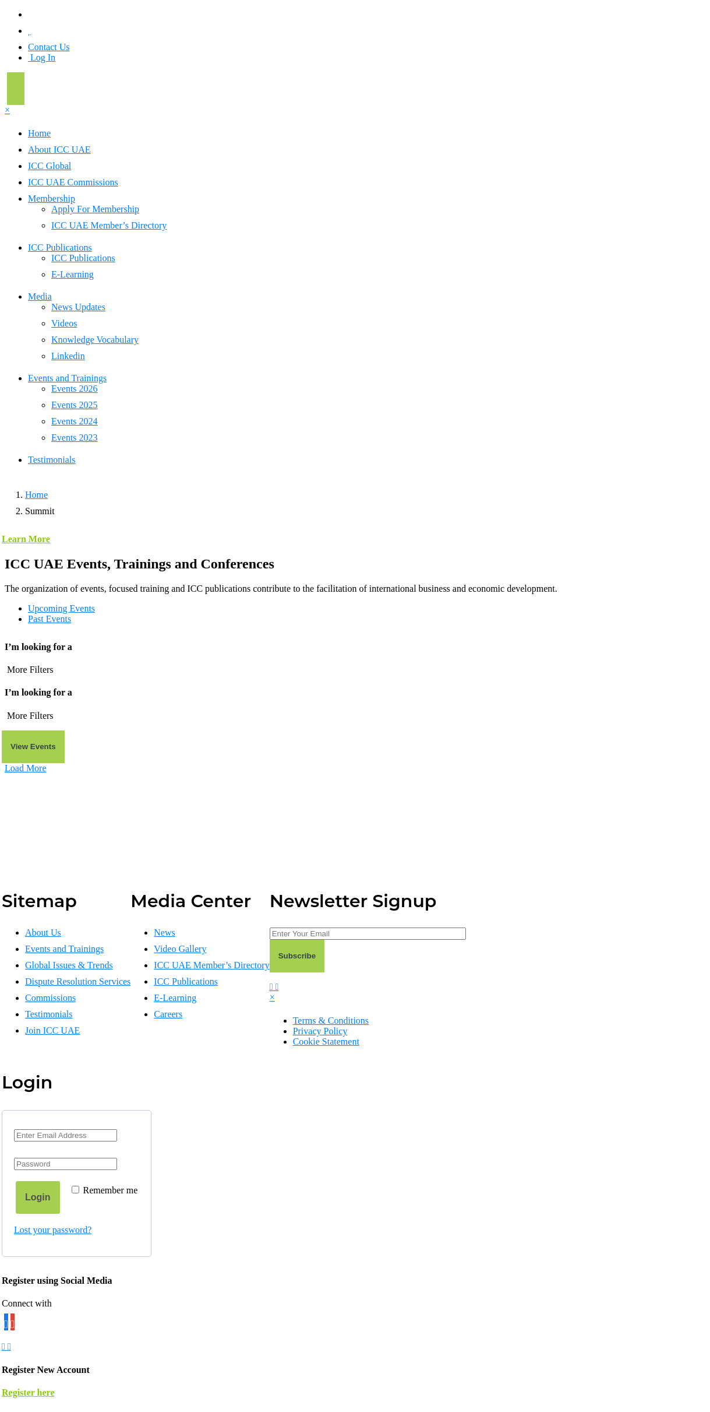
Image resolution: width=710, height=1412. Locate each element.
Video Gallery (180, 949)
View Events (33, 746)
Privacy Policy (320, 1031)
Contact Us (49, 47)
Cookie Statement (326, 1041)
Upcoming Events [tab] (61, 608)
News (164, 932)
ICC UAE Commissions (73, 182)
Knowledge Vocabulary (95, 340)
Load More (26, 768)
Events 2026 (74, 389)
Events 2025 (74, 405)
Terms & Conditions (331, 1020)
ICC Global (49, 166)
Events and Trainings (67, 378)
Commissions (50, 998)
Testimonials (52, 460)
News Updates (78, 307)
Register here (28, 1392)
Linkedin (68, 356)
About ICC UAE (59, 149)
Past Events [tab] (49, 619)
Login (38, 1197)
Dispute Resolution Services (77, 981)
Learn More (26, 539)
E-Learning (72, 274)
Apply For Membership (95, 209)
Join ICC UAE (52, 1030)
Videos (64, 323)
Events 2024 (74, 421)
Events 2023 (74, 437)
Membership (51, 198)
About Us (43, 932)
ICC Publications (60, 247)
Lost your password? (52, 1230)
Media (40, 296)
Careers (168, 1014)
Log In (41, 57)
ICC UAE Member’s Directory (109, 225)
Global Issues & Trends (69, 965)
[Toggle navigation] (15, 88)
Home (39, 133)
